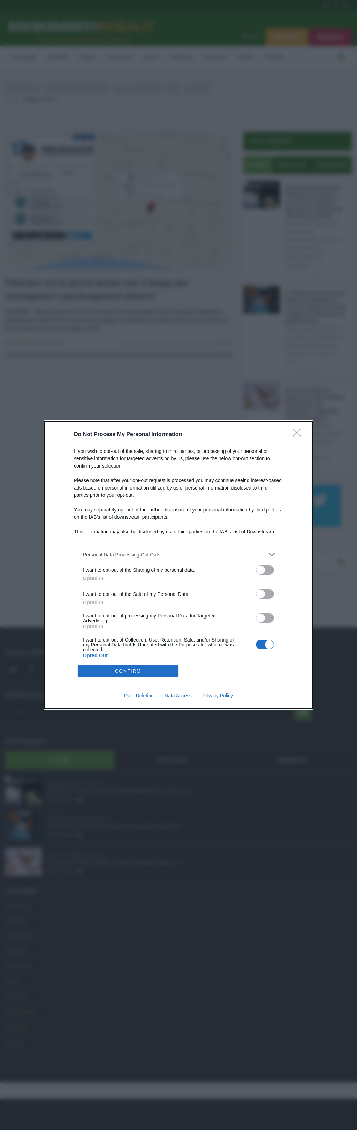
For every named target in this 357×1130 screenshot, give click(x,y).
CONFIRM (128, 671)
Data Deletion (139, 695)
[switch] (265, 570)
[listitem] (178, 554)
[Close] (299, 434)
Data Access (178, 695)
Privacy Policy (218, 695)
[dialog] (178, 565)
